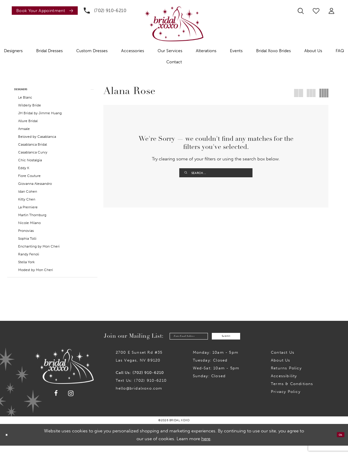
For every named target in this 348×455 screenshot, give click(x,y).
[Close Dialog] (9, 444)
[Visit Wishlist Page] (316, 11)
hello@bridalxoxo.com (139, 397)
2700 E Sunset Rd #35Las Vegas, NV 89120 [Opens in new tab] (139, 365)
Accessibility (284, 385)
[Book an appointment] (45, 10)
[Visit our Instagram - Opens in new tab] (71, 402)
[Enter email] (178, 344)
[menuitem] (43, 10)
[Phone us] (105, 10)
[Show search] (300, 10)
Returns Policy (286, 377)
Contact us (282, 361)
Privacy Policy (285, 401)
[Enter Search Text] (215, 172)
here (205, 448)
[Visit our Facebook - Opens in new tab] (56, 403)
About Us (280, 369)
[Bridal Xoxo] (174, 23)
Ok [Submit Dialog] (338, 444)
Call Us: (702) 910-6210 (140, 382)
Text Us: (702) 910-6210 (141, 389)
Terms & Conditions (292, 393)
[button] (331, 10)
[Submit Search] (185, 172)
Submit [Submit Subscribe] (237, 344)
